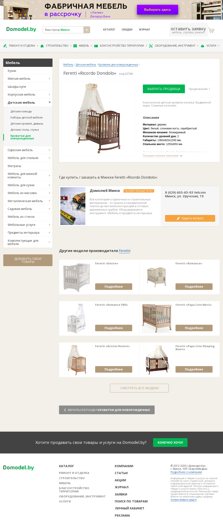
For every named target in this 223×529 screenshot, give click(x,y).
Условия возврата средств (183, 499)
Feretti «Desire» (106, 263)
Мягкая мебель (19, 78)
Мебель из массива (22, 193)
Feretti (124, 250)
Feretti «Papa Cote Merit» (194, 304)
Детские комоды (21, 111)
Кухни (12, 71)
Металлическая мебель (25, 201)
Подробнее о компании (186, 472)
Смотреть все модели (139, 388)
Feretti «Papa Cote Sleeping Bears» (195, 348)
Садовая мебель (20, 209)
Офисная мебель (20, 150)
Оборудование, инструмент (174, 46)
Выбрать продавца (163, 89)
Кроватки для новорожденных (22, 137)
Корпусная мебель (21, 94)
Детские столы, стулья (24, 130)
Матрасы (14, 166)
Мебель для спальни (23, 158)
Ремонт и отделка (21, 46)
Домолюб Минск (105, 190)
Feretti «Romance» (189, 263)
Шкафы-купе (17, 87)
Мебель (83, 46)
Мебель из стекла (21, 217)
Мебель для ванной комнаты (22, 175)
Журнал (144, 29)
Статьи (121, 473)
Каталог (109, 29)
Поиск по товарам (131, 501)
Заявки (121, 494)
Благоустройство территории (120, 46)
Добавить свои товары (27, 260)
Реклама (122, 515)
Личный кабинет (129, 508)
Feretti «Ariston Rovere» (112, 346)
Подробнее (114, 286)
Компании (124, 466)
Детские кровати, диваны (26, 123)
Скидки (127, 29)
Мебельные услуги (21, 225)
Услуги (210, 46)
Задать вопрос (190, 218)
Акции (120, 480)
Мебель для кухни (21, 185)
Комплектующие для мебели (23, 242)
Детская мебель (21, 102)
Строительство (56, 46)
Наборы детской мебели (26, 117)
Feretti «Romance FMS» (111, 304)
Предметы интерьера (23, 232)
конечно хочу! (170, 442)
